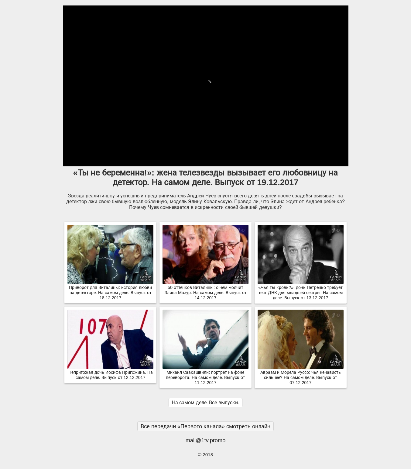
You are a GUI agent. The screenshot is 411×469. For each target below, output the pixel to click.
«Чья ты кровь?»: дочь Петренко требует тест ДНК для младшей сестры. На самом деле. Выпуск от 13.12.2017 (301, 290)
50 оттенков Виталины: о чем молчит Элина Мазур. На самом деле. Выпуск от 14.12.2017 (205, 290)
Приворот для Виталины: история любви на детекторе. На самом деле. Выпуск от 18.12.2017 (110, 290)
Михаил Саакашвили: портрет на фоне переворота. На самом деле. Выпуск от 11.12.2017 (205, 375)
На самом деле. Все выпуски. (205, 402)
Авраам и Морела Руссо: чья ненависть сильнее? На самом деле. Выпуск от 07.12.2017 (301, 375)
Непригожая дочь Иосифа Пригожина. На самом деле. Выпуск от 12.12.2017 (110, 372)
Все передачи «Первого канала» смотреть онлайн (206, 426)
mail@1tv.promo (206, 440)
